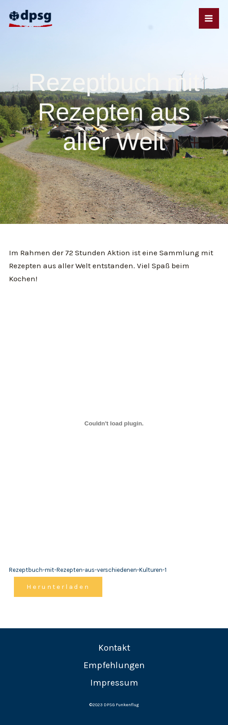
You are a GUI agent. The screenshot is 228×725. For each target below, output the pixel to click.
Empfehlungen (114, 665)
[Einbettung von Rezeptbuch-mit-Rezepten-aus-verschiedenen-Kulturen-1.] (114, 423)
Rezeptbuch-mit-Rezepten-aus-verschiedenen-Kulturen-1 (88, 569)
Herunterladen (58, 587)
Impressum (114, 683)
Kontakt (114, 648)
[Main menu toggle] (209, 18)
